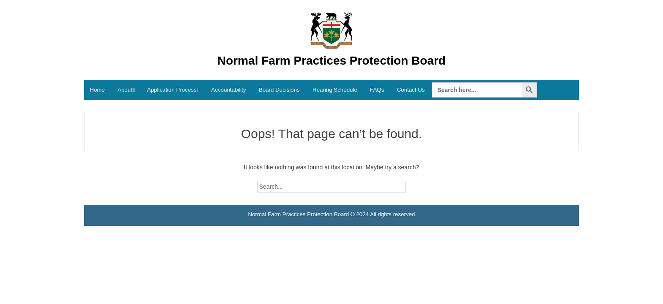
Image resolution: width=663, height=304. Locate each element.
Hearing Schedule (334, 90)
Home (97, 90)
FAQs (377, 90)
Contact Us (411, 90)
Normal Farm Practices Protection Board (331, 60)
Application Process (172, 90)
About (125, 90)
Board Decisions (279, 90)
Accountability (228, 90)
